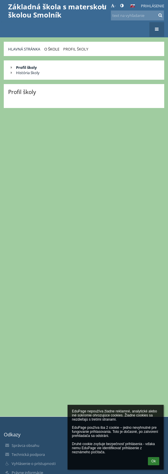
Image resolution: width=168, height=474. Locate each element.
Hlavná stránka (24, 49)
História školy (28, 72)
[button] (132, 5)
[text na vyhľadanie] (137, 15)
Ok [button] (153, 461)
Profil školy (75, 49)
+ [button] (104, 5)
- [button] (113, 5)
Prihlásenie (152, 5)
